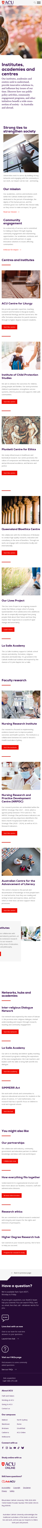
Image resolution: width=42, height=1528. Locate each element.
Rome (19, 1424)
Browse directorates (12, 1195)
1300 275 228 (11, 1381)
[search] (35, 3)
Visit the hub (8, 1111)
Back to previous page (22, 1273)
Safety (12, 1491)
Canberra (5, 1432)
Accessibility (6, 1488)
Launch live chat (8, 1338)
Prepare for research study (14, 1252)
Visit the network (10, 1032)
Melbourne (6, 1437)
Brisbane (5, 1428)
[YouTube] (15, 1448)
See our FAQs (7, 1369)
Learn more (8, 629)
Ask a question (9, 1378)
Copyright (16, 1488)
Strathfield (21, 1428)
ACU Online (21, 1432)
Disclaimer (27, 1488)
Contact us (6, 1408)
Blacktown (6, 1424)
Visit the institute (10, 747)
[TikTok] (18, 1448)
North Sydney (22, 1420)
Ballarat (5, 1420)
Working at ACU (8, 1400)
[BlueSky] (22, 1448)
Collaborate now (10, 1161)
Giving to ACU (7, 1404)
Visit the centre (9, 327)
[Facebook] (3, 1448)
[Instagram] (7, 1448)
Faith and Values (8, 1396)
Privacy (4, 1491)
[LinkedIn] (11, 1448)
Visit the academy (10, 1071)
